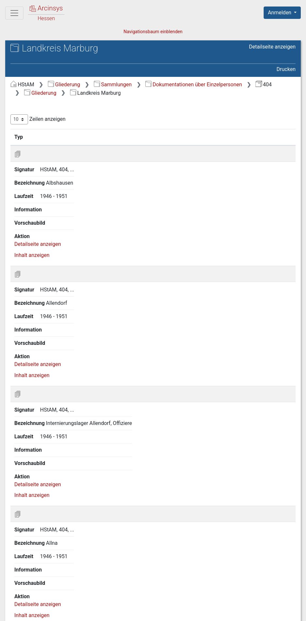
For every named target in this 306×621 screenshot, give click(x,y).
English (15, 607)
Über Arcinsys (137, 612)
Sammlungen (113, 84)
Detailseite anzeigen (272, 47)
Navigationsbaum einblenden (153, 31)
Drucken (286, 69)
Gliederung (64, 84)
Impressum (284, 612)
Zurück (190, 579)
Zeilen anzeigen (38, 119)
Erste (169, 579)
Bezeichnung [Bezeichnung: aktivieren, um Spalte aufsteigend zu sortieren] (93, 137)
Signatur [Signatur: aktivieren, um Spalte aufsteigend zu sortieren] (48, 137)
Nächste (259, 579)
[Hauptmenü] (14, 13)
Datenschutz (186, 612)
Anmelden (280, 12)
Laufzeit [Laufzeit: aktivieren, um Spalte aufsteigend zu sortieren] (150, 137)
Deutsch (39, 607)
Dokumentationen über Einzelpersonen (193, 84)
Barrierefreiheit (236, 612)
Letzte (284, 579)
